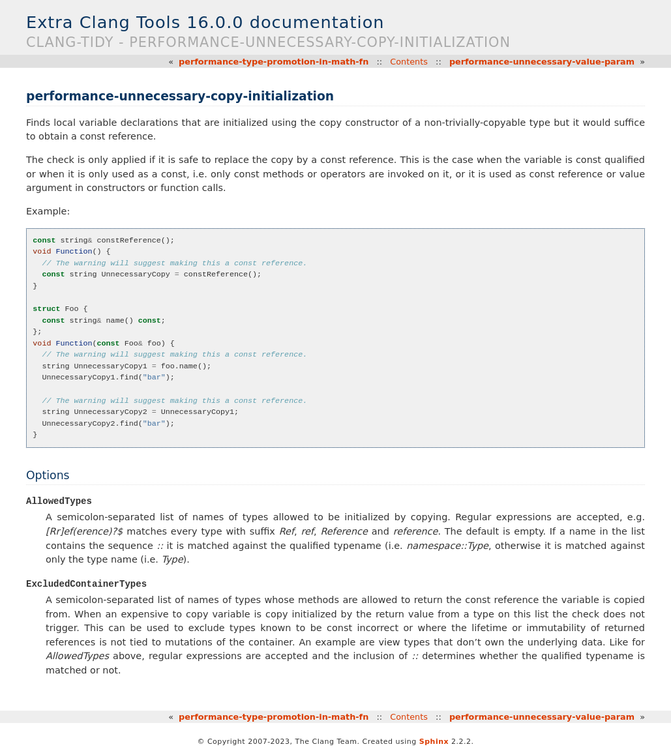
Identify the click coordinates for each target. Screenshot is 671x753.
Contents (409, 61)
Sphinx (434, 742)
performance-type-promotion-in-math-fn (273, 61)
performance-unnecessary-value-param (541, 61)
